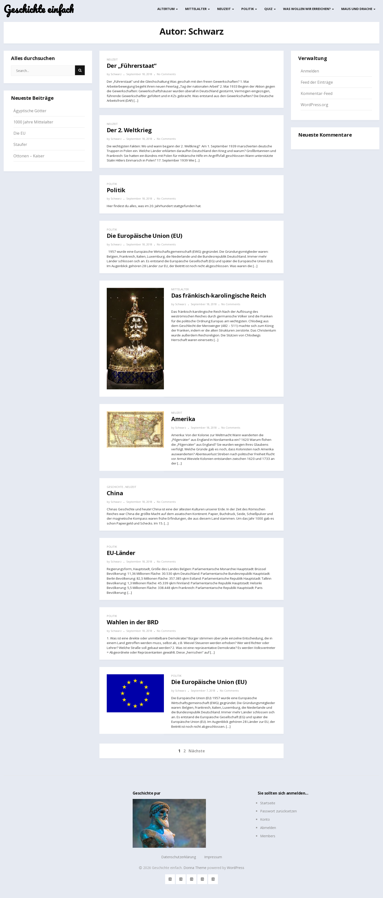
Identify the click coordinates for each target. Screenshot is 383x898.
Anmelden (310, 71)
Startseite (267, 803)
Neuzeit (225, 9)
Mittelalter (197, 9)
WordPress (235, 867)
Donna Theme (195, 867)
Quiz (270, 9)
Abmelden (268, 827)
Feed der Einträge (317, 82)
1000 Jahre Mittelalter (33, 122)
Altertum (167, 9)
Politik (249, 9)
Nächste (197, 751)
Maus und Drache (358, 9)
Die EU (19, 133)
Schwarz (116, 74)
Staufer (20, 144)
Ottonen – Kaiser (28, 156)
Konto (265, 819)
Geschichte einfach (39, 9)
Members (267, 836)
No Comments (166, 74)
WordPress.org (314, 104)
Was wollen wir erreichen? (308, 9)
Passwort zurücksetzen (278, 811)
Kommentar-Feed (316, 93)
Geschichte (115, 487)
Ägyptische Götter (29, 110)
